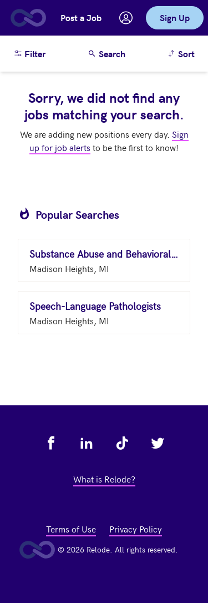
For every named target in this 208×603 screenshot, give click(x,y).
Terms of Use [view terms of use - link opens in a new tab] (71, 528)
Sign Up (175, 17)
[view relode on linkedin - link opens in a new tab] (86, 443)
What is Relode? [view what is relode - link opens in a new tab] (104, 479)
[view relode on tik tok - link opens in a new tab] (122, 443)
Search (106, 53)
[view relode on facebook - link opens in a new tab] (51, 443)
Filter (29, 53)
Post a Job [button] (81, 17)
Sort (182, 53)
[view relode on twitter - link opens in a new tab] (157, 443)
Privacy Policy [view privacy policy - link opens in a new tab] (135, 528)
